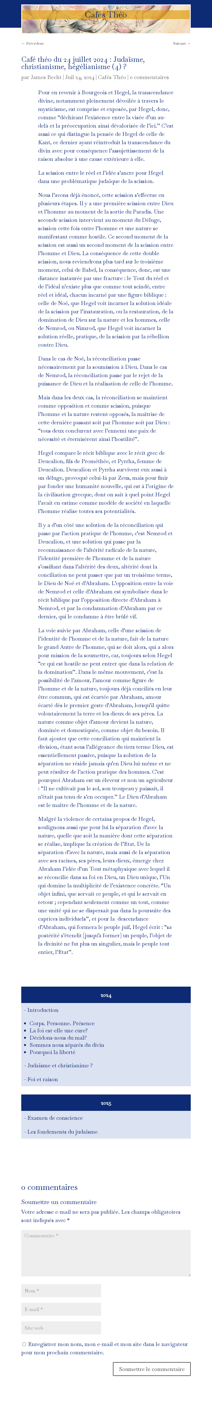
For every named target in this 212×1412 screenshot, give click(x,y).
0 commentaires (149, 77)
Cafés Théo (112, 77)
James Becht (46, 77)
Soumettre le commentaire (152, 1369)
